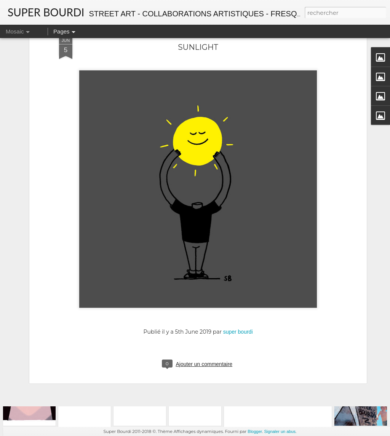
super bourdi (238, 285)
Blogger (255, 431)
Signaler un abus (280, 431)
